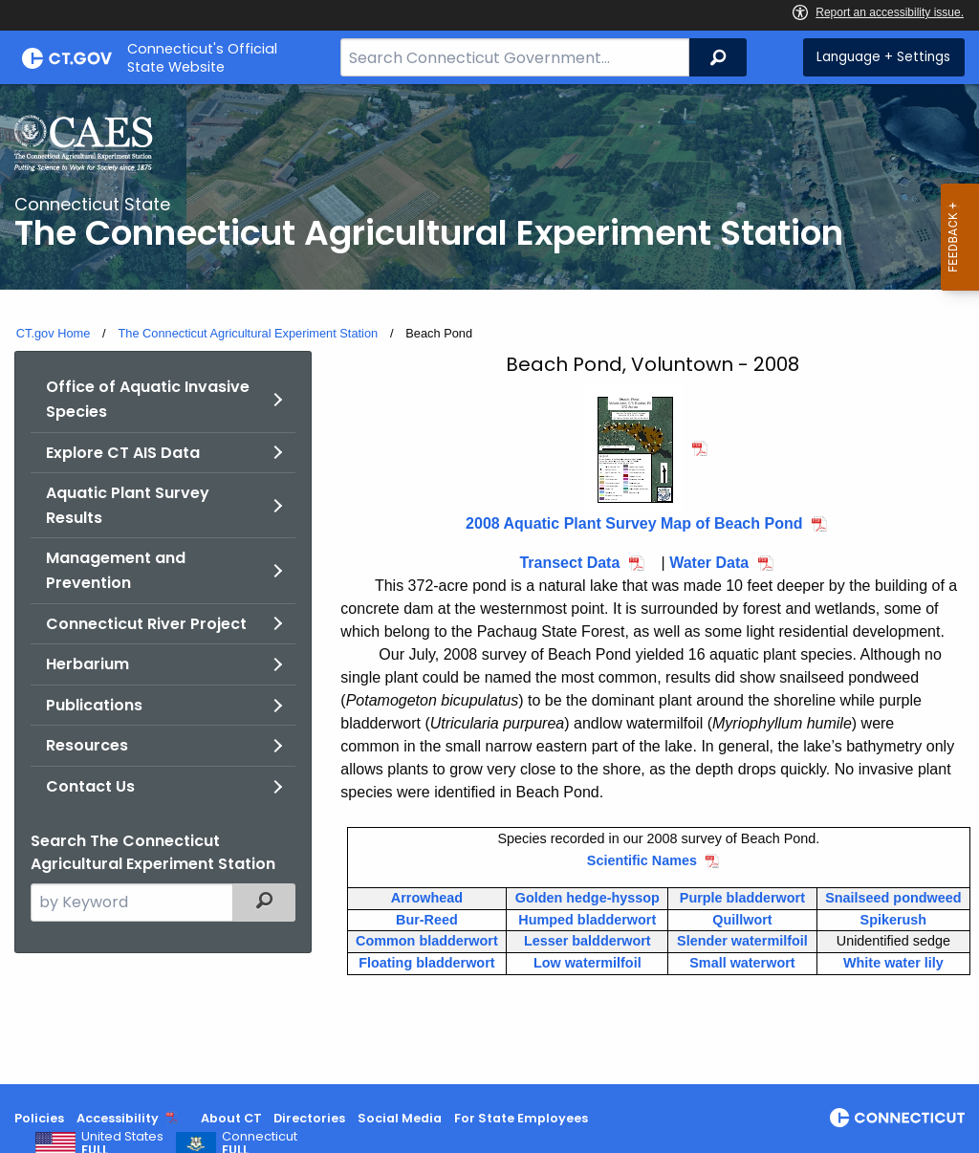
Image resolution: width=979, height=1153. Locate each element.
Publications (94, 705)
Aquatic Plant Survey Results (127, 505)
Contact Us (90, 786)
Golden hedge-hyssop (587, 897)
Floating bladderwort (426, 962)
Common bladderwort (427, 940)
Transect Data (569, 563)
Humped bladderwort (587, 919)
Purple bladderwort (742, 897)
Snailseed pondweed (893, 897)
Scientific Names (642, 860)
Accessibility (117, 1118)
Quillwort (742, 919)
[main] (489, 584)
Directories (309, 1118)
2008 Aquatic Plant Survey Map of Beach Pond (634, 523)
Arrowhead (427, 897)
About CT (231, 1118)
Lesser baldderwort (587, 940)
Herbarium (87, 664)
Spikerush (893, 919)
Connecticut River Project (146, 624)
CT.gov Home (53, 333)
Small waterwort (741, 962)
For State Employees (521, 1118)
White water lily (893, 962)
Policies (39, 1118)
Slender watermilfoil (742, 940)
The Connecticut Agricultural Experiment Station (248, 333)
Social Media (400, 1118)
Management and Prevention (115, 570)
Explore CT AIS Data (123, 453)
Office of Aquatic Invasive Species (148, 399)
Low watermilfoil (587, 962)
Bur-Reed (427, 919)
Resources (87, 745)
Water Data (709, 563)
